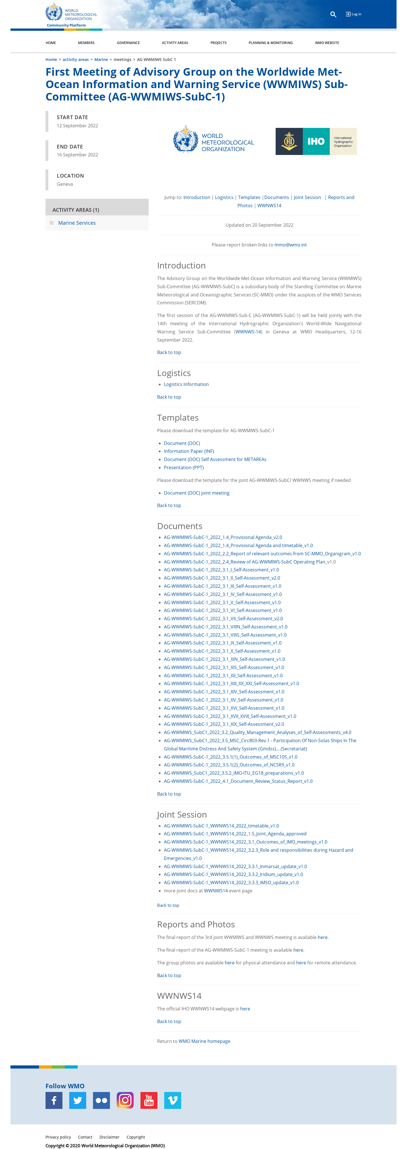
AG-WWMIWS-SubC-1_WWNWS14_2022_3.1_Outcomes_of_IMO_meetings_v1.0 (245, 842)
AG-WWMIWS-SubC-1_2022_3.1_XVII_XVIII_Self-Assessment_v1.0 (230, 716)
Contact (85, 1137)
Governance (128, 42)
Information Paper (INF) (189, 451)
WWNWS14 (269, 205)
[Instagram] (125, 1100)
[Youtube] (148, 1100)
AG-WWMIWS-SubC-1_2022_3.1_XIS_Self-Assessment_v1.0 (224, 667)
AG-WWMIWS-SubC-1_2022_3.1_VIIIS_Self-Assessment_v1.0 (225, 635)
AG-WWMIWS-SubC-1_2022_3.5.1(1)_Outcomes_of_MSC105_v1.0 (230, 757)
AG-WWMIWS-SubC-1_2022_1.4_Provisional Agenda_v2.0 (223, 537)
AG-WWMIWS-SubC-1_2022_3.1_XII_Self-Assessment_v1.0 (223, 675)
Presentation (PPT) (184, 467)
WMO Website (327, 42)
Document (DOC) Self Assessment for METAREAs (215, 459)
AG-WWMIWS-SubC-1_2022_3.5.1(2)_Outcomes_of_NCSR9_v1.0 (229, 765)
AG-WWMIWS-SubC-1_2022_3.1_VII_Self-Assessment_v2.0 (223, 618)
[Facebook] (54, 1100)
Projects (219, 42)
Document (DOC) (182, 443)
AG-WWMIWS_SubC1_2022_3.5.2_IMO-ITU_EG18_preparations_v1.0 (234, 773)
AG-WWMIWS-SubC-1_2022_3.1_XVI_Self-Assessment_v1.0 (224, 708)
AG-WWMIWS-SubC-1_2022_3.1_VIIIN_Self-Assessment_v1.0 (225, 627)
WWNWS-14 (248, 332)
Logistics (224, 197)
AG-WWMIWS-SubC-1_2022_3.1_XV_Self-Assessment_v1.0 (223, 700)
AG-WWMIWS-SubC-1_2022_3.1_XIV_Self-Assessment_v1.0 (224, 692)
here (323, 937)
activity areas (76, 59)
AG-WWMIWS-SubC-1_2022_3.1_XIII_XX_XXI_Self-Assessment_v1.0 (231, 683)
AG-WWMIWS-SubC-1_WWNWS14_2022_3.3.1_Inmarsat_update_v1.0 (235, 866)
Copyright (136, 1137)
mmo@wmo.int (290, 245)
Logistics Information (186, 384)
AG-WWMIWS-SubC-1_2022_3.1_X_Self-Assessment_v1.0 (222, 651)
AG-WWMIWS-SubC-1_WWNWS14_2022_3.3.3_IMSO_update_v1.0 (231, 882)
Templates (249, 197)
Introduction (196, 197)
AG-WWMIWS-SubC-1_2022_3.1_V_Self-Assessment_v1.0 (222, 602)
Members (86, 42)
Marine (101, 59)
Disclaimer (109, 1137)
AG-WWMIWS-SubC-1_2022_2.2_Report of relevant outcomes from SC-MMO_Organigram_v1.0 (262, 554)
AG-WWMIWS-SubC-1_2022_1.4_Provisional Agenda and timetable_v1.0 (238, 545)
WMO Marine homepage (204, 1041)
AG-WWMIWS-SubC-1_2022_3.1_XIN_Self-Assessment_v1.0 (224, 659)
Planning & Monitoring (271, 42)
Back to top (169, 352)
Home (51, 42)
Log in (356, 14)
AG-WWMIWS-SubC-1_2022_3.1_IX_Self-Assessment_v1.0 (223, 643)
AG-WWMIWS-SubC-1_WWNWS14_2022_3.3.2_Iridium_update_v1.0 (233, 874)
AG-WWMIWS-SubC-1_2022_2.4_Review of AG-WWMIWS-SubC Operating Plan (244, 562)
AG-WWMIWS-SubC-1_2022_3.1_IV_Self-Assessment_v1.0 (223, 594)
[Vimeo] (172, 1100)
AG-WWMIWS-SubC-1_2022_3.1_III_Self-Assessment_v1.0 (222, 586)
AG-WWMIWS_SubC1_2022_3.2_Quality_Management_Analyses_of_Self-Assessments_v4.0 (257, 732)
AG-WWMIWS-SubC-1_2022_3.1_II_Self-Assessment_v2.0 (222, 578)
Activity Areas (175, 42)
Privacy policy (58, 1137)
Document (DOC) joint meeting (197, 493)
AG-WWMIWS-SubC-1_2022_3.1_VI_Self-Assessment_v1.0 (223, 610)
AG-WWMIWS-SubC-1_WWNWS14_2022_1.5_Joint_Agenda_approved (235, 834)
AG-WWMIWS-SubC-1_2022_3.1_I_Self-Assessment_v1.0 (221, 570)
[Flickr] (101, 1100)
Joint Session (308, 197)
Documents (276, 197)
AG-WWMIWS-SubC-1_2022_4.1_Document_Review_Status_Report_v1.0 (238, 781)
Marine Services (77, 222)
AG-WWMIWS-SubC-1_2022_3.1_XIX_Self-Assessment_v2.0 (224, 724)
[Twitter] (77, 1100)
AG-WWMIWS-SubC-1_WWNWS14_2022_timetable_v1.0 (221, 826)
